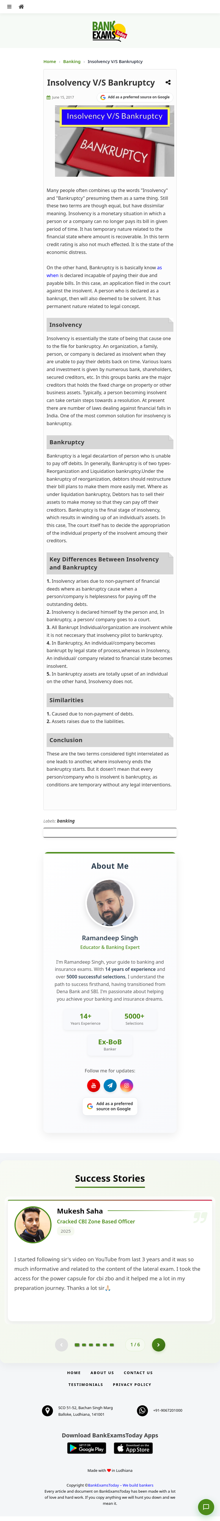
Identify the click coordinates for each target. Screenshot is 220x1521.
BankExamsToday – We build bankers (120, 1490)
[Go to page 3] (91, 1349)
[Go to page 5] (105, 1349)
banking (66, 821)
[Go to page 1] (77, 1349)
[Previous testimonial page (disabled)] (61, 1349)
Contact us (138, 1377)
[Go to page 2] (84, 1349)
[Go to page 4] (98, 1349)
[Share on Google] (135, 97)
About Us (102, 1377)
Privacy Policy (132, 1389)
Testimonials (86, 1389)
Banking (71, 61)
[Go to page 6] (112, 1349)
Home (49, 61)
